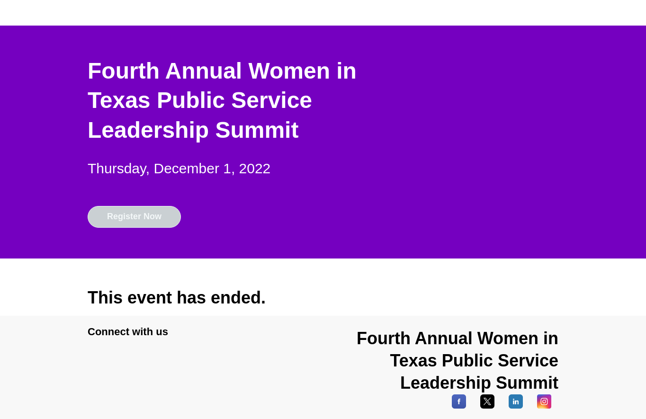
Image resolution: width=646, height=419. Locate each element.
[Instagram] (544, 406)
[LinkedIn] (516, 406)
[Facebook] (459, 406)
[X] (487, 406)
